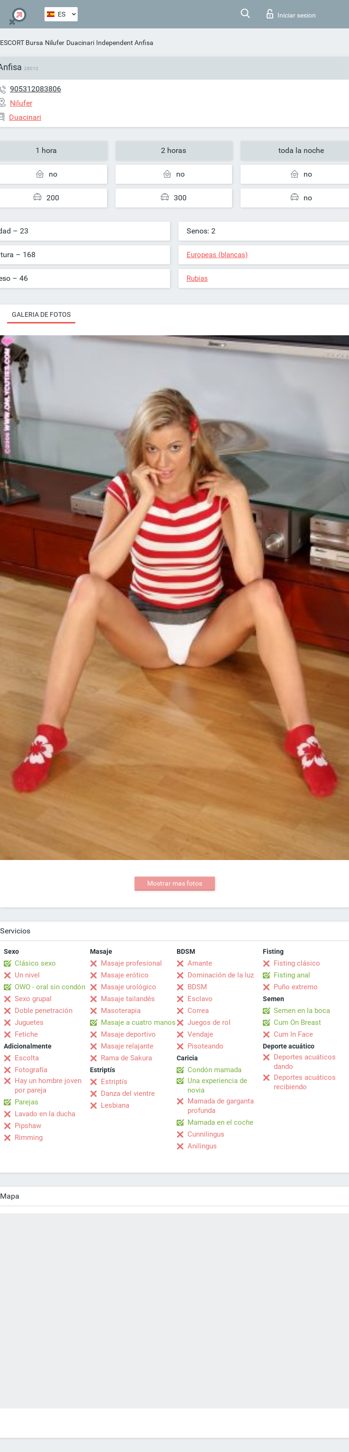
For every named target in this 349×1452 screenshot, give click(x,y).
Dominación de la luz (221, 975)
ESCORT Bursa (21, 42)
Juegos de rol (209, 1022)
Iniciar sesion (291, 14)
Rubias (197, 278)
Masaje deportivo (128, 1034)
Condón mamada (215, 1070)
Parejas (26, 1102)
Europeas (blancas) (217, 255)
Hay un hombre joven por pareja (48, 1085)
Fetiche (26, 1034)
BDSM (197, 987)
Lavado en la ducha (45, 1114)
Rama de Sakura (126, 1058)
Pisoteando (206, 1046)
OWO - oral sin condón (50, 987)
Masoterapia (121, 1010)
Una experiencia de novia (217, 1085)
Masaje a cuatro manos (138, 1022)
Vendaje (200, 1034)
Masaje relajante (127, 1046)
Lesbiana (115, 1105)
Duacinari (80, 42)
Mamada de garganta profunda (221, 1106)
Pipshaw (28, 1125)
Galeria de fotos (41, 314)
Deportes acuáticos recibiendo (305, 1082)
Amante (200, 963)
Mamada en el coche (220, 1122)
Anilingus (202, 1146)
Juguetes (29, 1022)
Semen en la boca (302, 1010)
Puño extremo (296, 987)
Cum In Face (293, 1034)
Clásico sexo (35, 963)
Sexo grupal (33, 999)
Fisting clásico (297, 963)
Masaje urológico (128, 987)
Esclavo (200, 999)
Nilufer (54, 42)
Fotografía (31, 1070)
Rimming (29, 1137)
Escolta (27, 1058)
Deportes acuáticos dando (305, 1062)
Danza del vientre (128, 1093)
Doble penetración (43, 1010)
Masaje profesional (131, 963)
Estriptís (114, 1081)
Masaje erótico (125, 975)
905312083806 (35, 88)
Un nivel (27, 975)
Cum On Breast (297, 1022)
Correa (198, 1010)
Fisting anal (292, 975)
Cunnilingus (206, 1134)
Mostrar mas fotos (174, 883)
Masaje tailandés (128, 999)
